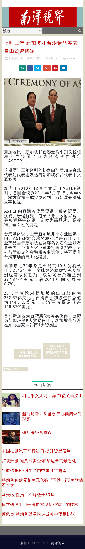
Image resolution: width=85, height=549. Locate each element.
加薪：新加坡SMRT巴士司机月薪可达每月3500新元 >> (56, 351)
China (53, 58)
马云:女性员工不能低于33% (28, 494)
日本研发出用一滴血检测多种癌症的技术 (40, 504)
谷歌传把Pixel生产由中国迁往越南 (34, 470)
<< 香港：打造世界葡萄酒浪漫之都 (27, 354)
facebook (11, 368)
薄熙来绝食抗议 (37, 432)
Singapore (67, 58)
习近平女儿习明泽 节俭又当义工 (52, 395)
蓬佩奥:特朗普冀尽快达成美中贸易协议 (38, 514)
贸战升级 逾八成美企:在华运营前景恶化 (39, 460)
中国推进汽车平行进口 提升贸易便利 (36, 451)
